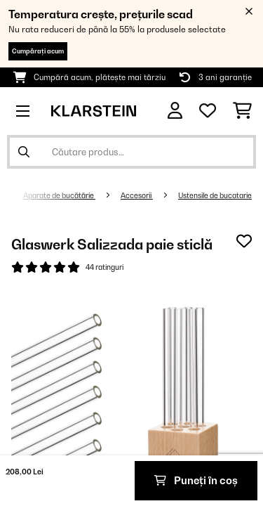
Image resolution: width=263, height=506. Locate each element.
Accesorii (137, 195)
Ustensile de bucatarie (215, 195)
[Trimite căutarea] (23, 151)
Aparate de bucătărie (59, 195)
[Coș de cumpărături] (242, 111)
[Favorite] (207, 111)
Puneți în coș (196, 480)
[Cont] (175, 110)
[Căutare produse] (131, 152)
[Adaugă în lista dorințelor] (244, 241)
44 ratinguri (104, 267)
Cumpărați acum (38, 51)
